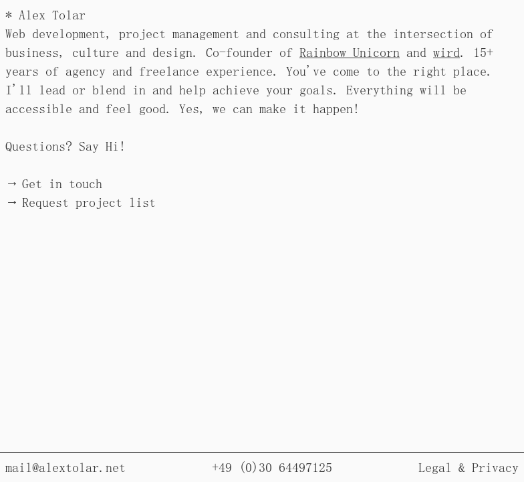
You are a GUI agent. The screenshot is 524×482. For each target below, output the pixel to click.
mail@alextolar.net (65, 467)
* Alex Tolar (45, 14)
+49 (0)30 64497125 (272, 467)
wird (446, 52)
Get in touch (62, 183)
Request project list (89, 202)
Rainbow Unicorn (349, 52)
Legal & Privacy (468, 467)
